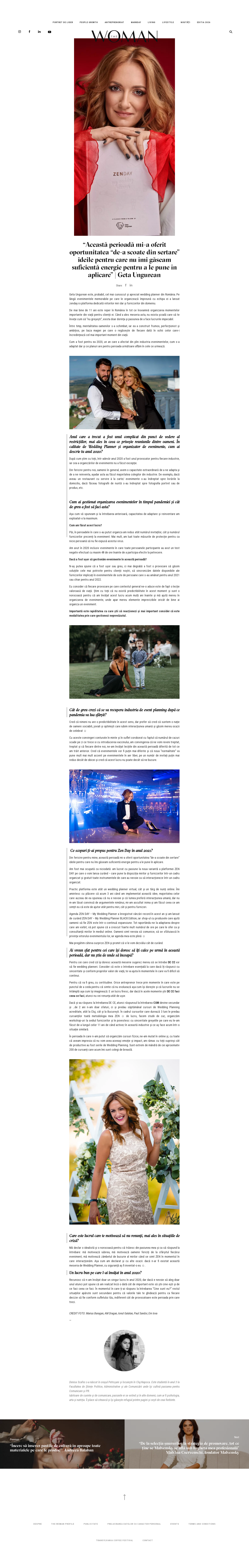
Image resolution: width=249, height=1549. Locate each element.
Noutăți (185, 22)
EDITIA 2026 (203, 22)
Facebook (29, 31)
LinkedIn (39, 31)
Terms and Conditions (202, 1524)
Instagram (19, 31)
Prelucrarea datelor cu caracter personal (134, 1524)
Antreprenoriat (114, 22)
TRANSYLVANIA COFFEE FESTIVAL (114, 1540)
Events (174, 1524)
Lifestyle (168, 22)
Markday (136, 22)
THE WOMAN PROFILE (62, 1524)
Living (151, 22)
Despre (37, 1524)
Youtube (49, 32)
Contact (148, 1540)
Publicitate (91, 1524)
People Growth (89, 22)
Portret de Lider (63, 22)
